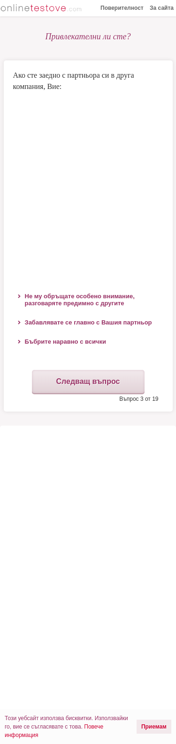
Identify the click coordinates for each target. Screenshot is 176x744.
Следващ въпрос (88, 381)
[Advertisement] (88, 189)
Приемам (154, 726)
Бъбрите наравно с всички (65, 341)
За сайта (162, 8)
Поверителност (122, 8)
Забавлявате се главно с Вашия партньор (88, 322)
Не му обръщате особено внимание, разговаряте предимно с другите (80, 300)
